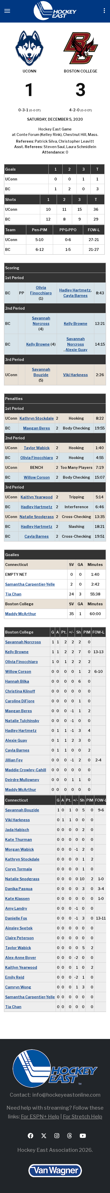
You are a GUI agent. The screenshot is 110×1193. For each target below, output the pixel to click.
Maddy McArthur (20, 614)
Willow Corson (37, 477)
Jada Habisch (17, 829)
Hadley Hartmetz (75, 290)
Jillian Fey (14, 760)
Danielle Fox (16, 918)
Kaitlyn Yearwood (37, 497)
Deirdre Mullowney (22, 779)
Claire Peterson (19, 938)
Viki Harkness (75, 375)
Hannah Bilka (17, 681)
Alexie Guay (76, 349)
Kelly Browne (75, 323)
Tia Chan (13, 594)
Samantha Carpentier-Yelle (30, 584)
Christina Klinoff (20, 691)
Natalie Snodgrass (37, 516)
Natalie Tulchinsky (22, 720)
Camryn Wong (18, 987)
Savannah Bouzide (41, 372)
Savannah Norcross (41, 321)
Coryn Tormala (18, 869)
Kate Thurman (18, 839)
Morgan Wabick (19, 849)
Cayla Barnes (75, 295)
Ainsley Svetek (18, 928)
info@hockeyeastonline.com (66, 1095)
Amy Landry (16, 908)
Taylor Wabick (36, 448)
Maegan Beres (36, 428)
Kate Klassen (17, 898)
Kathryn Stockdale (37, 418)
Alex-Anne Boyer (20, 957)
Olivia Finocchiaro (41, 290)
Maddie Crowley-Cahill (25, 770)
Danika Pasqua (18, 888)
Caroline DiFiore (20, 701)
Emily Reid (14, 977)
